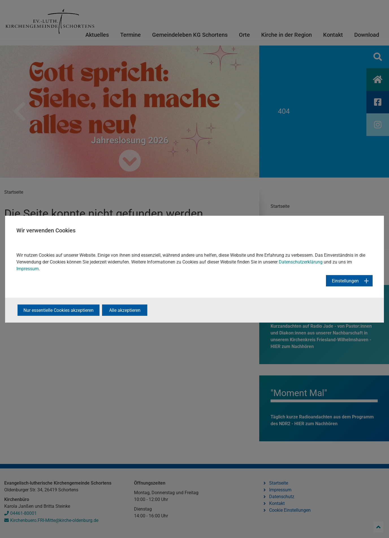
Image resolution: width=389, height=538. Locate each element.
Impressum (27, 268)
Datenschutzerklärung (301, 262)
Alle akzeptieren (125, 310)
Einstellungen (345, 281)
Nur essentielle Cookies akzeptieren (58, 310)
